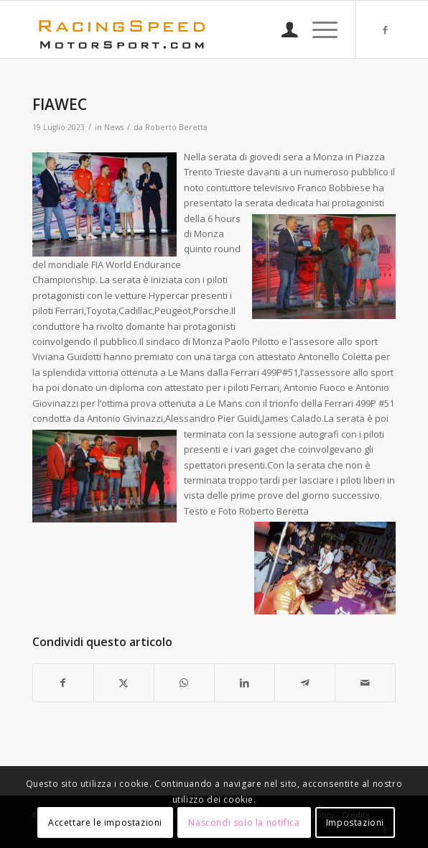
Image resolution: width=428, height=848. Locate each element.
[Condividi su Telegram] (305, 682)
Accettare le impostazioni (105, 822)
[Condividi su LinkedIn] (244, 682)
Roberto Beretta (176, 127)
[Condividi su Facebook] (63, 682)
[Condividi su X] (124, 682)
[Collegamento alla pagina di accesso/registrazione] (282, 29)
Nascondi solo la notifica (243, 822)
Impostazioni (355, 822)
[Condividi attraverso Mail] (365, 682)
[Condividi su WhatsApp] (184, 682)
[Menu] (318, 29)
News (114, 127)
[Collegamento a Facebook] (385, 30)
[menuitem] (282, 29)
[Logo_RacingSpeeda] (177, 29)
